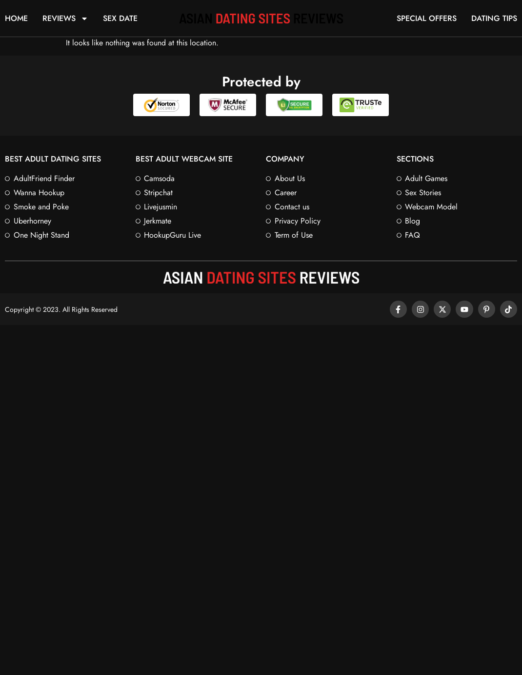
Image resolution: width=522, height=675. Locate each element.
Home (16, 18)
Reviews (65, 18)
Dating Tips (494, 18)
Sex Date (120, 18)
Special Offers (427, 18)
